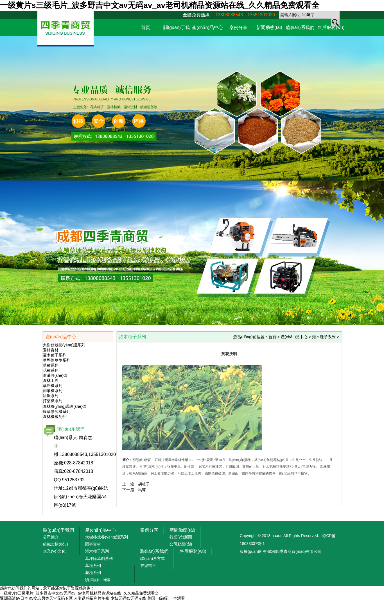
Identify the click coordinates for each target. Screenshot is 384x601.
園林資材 (50, 350)
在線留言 (148, 565)
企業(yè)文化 (54, 551)
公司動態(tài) (181, 544)
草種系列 (50, 365)
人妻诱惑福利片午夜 (91, 598)
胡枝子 (144, 484)
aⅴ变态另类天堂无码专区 (51, 598)
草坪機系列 (52, 385)
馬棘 (142, 490)
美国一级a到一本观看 (166, 598)
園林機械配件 (54, 416)
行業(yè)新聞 (181, 537)
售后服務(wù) (331, 27)
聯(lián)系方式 (152, 558)
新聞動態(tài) (269, 27)
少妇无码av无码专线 (128, 598)
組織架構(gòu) (55, 544)
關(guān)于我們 (58, 530)
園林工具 (50, 380)
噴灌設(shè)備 (55, 375)
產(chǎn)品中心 (207, 27)
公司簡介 (51, 537)
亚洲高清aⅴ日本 (14, 598)
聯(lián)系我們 (300, 27)
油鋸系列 (50, 395)
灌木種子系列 (54, 355)
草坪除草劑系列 (56, 360)
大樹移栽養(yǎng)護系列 (64, 345)
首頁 (145, 27)
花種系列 (50, 370)
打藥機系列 (52, 401)
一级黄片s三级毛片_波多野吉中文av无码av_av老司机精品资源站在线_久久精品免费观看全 (159, 5)
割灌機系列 (52, 390)
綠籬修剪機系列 (56, 411)
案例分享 (238, 27)
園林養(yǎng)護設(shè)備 (65, 406)
